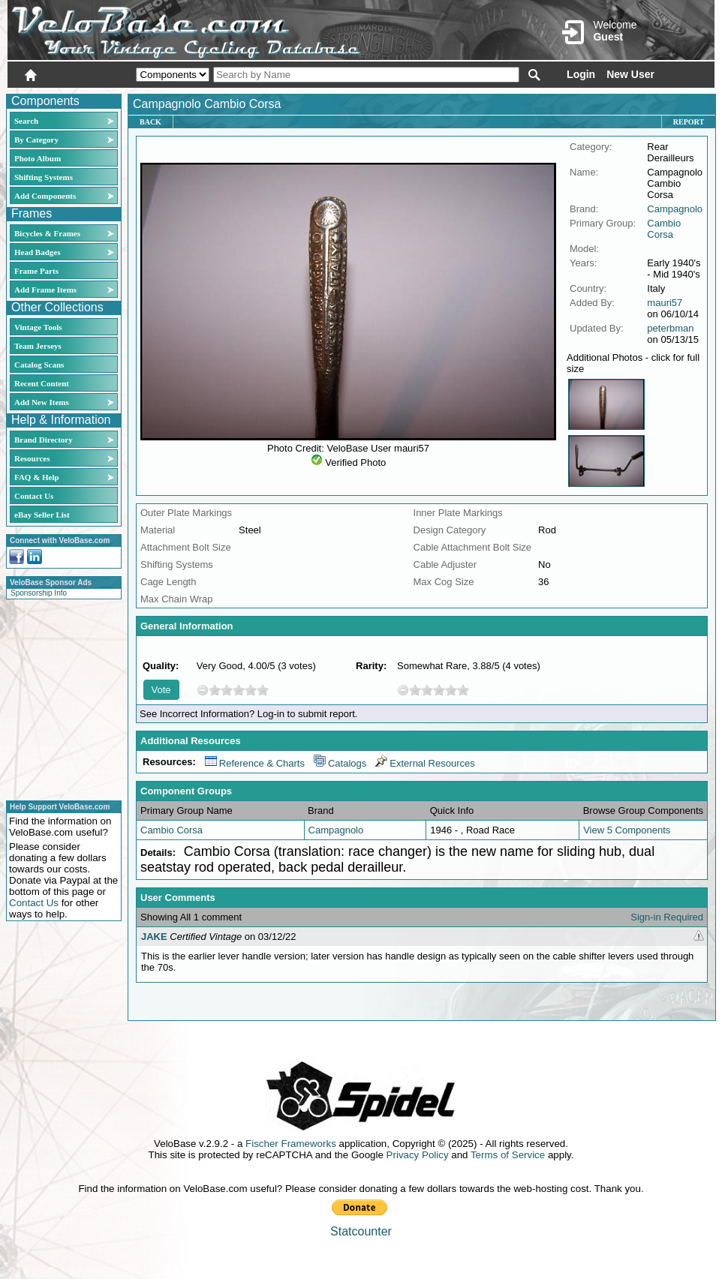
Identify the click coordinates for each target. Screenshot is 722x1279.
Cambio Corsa (664, 229)
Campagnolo (674, 209)
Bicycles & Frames (48, 233)
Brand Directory (43, 439)
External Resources (424, 763)
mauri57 (664, 302)
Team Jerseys (38, 345)
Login (581, 74)
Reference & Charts (255, 763)
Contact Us (33, 495)
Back (150, 122)
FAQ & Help (36, 477)
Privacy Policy (418, 1154)
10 (263, 689)
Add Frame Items (45, 289)
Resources (32, 458)
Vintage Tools (38, 327)
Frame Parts (36, 270)
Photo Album (37, 158)
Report (688, 122)
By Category (36, 139)
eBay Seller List (42, 514)
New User (630, 74)
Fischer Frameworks (290, 1143)
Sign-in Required (666, 917)
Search (26, 120)
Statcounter (361, 1231)
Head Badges (37, 252)
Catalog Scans (39, 364)
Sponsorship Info (39, 593)
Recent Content (41, 383)
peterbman (670, 328)
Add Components (45, 195)
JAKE (154, 936)
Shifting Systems (43, 177)
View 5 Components (626, 830)
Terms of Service (508, 1154)
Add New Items (41, 402)
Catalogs (340, 763)
